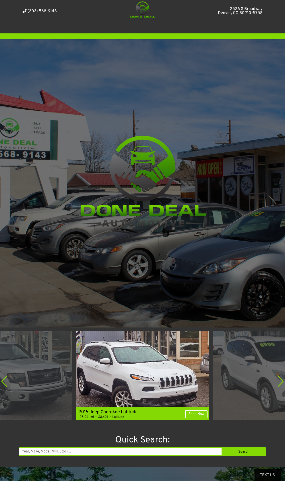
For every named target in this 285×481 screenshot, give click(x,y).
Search (243, 452)
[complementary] (271, 467)
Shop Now (196, 414)
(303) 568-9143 (39, 11)
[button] (4, 381)
